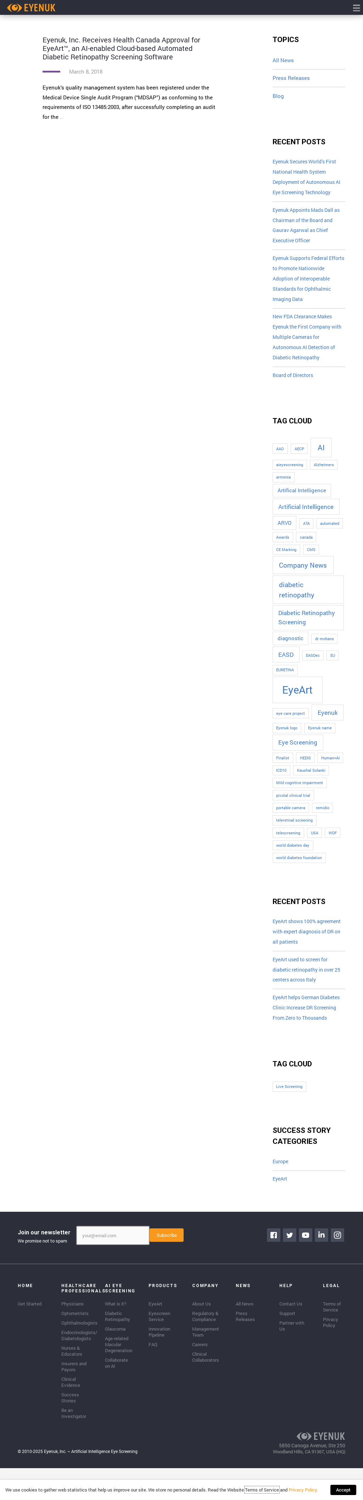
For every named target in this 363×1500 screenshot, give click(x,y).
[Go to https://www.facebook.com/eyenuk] (274, 1268)
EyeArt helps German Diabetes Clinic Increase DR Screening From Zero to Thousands (306, 1034)
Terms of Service (264, 1491)
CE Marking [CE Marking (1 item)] (286, 557)
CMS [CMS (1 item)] (311, 557)
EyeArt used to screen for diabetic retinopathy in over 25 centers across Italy (306, 989)
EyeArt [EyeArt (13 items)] (297, 697)
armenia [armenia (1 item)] (283, 484)
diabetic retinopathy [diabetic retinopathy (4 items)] (296, 597)
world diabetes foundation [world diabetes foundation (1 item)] (299, 865)
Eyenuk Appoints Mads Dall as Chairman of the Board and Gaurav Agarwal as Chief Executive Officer (309, 227)
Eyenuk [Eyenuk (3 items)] (328, 720)
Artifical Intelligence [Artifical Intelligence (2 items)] (302, 497)
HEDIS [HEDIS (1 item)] (305, 765)
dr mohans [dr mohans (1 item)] (324, 646)
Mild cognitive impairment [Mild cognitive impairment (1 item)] (299, 790)
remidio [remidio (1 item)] (322, 815)
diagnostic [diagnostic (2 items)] (290, 645)
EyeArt (281, 1211)
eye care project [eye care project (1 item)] (290, 720)
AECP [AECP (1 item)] (299, 456)
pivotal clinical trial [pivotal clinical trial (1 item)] (293, 802)
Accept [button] (343, 1491)
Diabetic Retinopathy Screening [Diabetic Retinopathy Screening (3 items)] (306, 625)
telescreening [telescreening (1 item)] (288, 840)
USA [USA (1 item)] (314, 840)
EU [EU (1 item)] (332, 662)
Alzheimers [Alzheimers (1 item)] (324, 472)
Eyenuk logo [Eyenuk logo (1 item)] (286, 735)
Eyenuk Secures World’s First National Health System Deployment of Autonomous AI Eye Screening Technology (308, 178)
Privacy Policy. (305, 1491)
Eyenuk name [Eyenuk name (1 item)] (320, 735)
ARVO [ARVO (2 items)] (284, 530)
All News (283, 60)
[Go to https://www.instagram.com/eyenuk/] (338, 1268)
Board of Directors (295, 382)
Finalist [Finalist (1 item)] (282, 765)
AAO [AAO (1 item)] (280, 456)
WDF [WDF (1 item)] (333, 840)
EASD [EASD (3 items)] (286, 662)
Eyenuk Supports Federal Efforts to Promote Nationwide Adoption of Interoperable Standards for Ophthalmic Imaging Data (306, 283)
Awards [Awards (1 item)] (282, 544)
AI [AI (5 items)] (321, 455)
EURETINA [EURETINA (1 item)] (285, 677)
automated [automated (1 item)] (329, 530)
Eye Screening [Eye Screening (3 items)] (297, 750)
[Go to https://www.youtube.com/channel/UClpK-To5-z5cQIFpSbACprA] (306, 1268)
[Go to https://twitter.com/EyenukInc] (290, 1268)
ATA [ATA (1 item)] (306, 530)
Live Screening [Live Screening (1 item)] (289, 1118)
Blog (278, 95)
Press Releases (291, 77)
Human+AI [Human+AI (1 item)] (330, 765)
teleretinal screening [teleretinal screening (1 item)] (294, 827)
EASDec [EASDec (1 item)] (313, 662)
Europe (281, 1194)
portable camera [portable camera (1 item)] (290, 815)
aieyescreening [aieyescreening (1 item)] (289, 472)
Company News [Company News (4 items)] (303, 572)
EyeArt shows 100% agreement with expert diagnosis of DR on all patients (300, 945)
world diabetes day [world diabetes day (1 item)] (292, 852)
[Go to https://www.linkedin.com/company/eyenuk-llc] (322, 1268)
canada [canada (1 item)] (306, 544)
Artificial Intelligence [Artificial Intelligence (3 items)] (306, 514)
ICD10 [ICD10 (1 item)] (281, 777)
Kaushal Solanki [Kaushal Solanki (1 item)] (311, 777)
